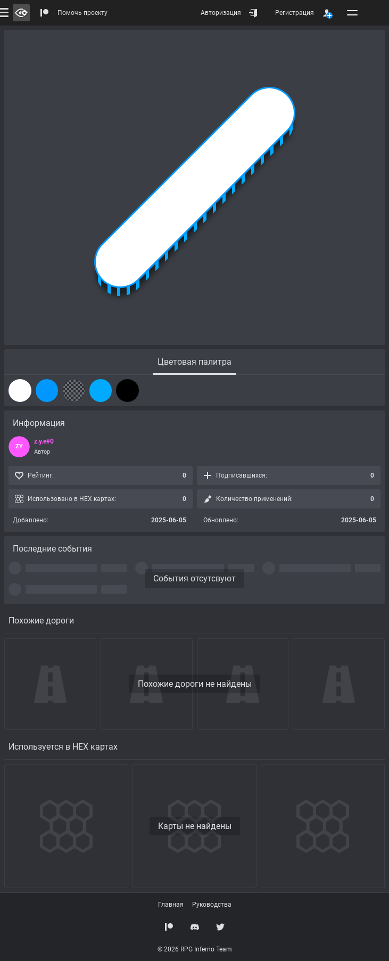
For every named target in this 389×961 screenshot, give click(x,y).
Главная (171, 904)
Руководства (211, 904)
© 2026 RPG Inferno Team (195, 949)
